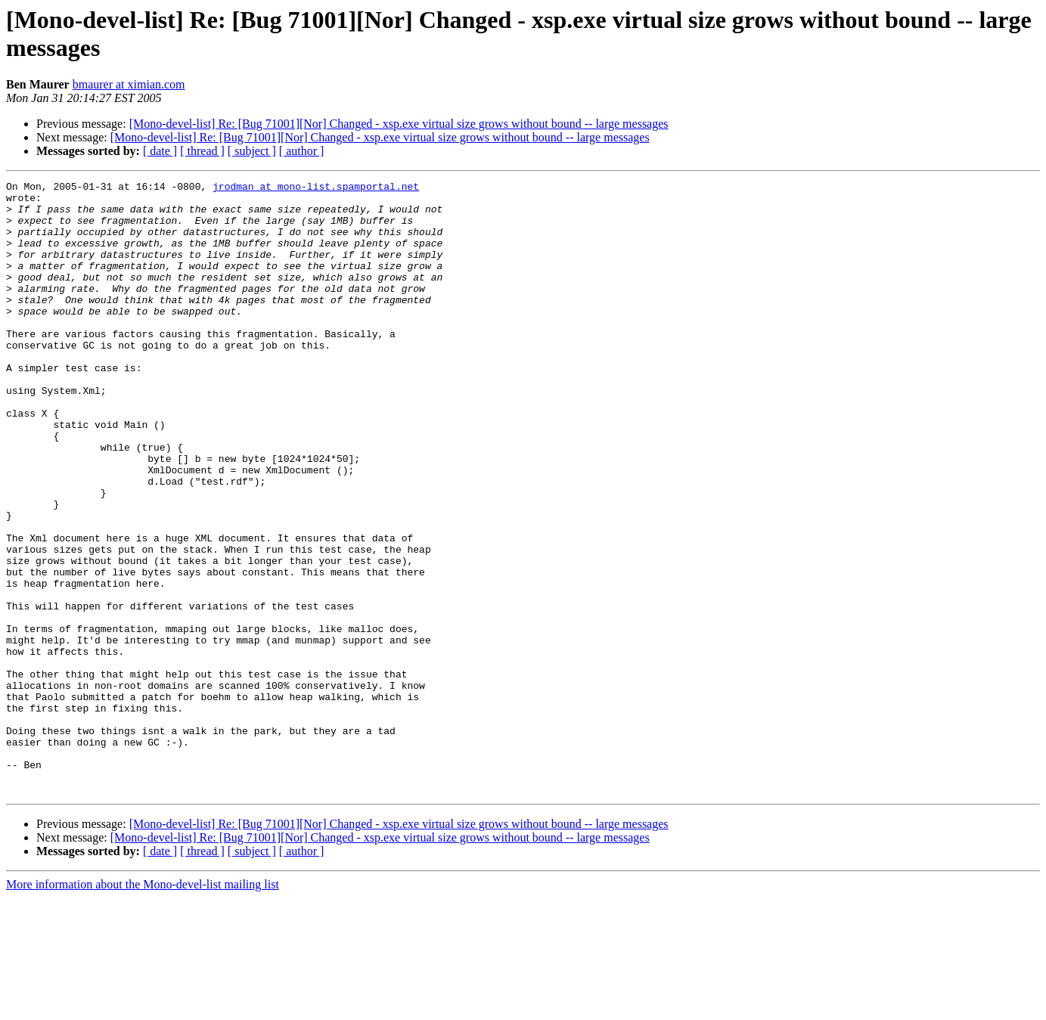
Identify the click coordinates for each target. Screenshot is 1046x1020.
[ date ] (160, 150)
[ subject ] (252, 150)
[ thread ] (202, 150)
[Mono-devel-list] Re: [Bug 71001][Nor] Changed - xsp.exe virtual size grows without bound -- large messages (399, 123)
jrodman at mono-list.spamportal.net (316, 188)
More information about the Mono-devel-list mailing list (142, 1006)
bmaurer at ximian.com (129, 84)
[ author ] (301, 150)
